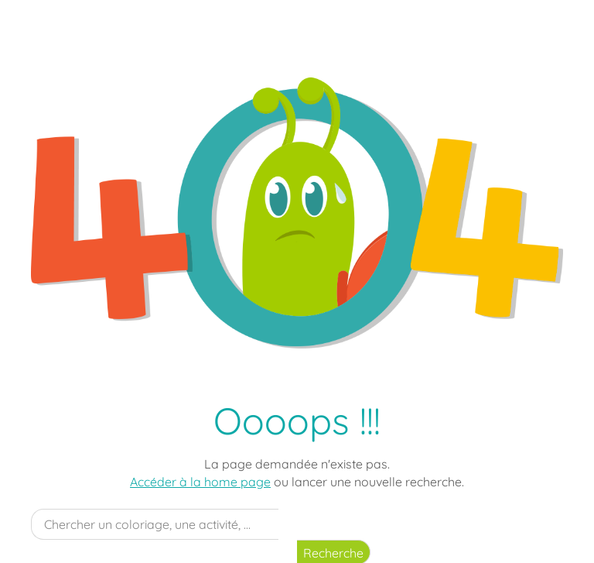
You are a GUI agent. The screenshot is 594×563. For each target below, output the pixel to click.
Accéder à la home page (200, 481)
